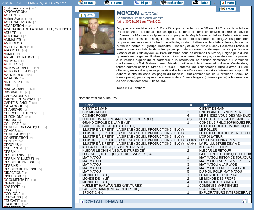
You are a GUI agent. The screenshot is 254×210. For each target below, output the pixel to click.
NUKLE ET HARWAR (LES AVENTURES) (112, 185)
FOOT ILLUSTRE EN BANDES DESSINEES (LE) (117, 119)
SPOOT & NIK (92, 192)
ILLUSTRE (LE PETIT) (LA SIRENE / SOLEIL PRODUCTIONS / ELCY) (133, 129)
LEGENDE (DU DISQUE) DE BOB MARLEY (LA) (117, 154)
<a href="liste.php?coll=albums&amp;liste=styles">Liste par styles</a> (37, 104)
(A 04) (191, 143)
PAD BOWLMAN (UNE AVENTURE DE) (110, 189)
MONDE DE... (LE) (95, 175)
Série (89, 105)
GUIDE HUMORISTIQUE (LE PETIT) (108, 126)
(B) (189, 119)
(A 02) (191, 140)
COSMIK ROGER (95, 112)
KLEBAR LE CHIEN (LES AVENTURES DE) (113, 147)
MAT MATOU (91, 157)
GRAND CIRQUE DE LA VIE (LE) (106, 122)
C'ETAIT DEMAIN (94, 108)
